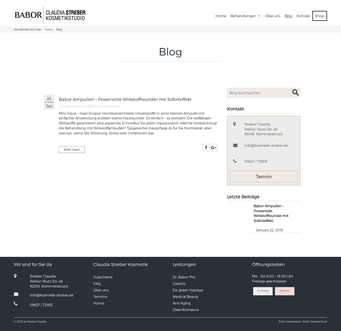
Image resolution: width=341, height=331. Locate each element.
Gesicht (179, 283)
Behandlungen (246, 16)
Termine (100, 296)
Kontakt (303, 16)
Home (221, 16)
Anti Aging (182, 303)
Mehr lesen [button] (72, 149)
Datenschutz (319, 321)
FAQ (96, 283)
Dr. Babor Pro (184, 277)
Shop (319, 16)
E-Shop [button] (262, 291)
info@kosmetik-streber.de (266, 145)
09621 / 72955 (255, 161)
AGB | (306, 321)
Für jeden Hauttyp (188, 290)
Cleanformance (186, 310)
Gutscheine (102, 277)
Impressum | (294, 321)
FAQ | (282, 321)
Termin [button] (264, 176)
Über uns (272, 16)
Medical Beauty (185, 296)
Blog (288, 16)
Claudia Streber (72, 106)
